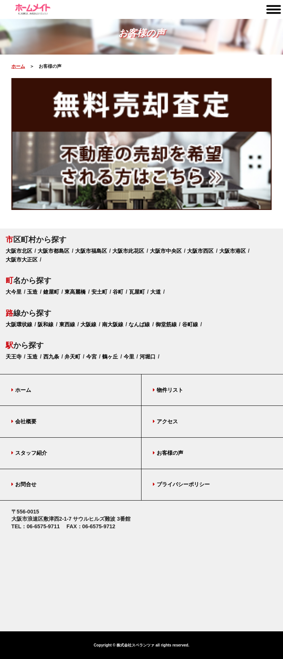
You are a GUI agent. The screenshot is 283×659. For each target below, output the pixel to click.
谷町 (118, 292)
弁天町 (72, 357)
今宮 (91, 357)
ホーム (18, 66)
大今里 (14, 292)
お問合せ (23, 484)
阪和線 (45, 324)
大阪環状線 (19, 324)
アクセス (165, 421)
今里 (129, 357)
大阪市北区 (19, 251)
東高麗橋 (75, 292)
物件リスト (168, 390)
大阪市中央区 (166, 251)
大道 (155, 292)
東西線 (67, 324)
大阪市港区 (232, 251)
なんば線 (139, 324)
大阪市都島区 (53, 251)
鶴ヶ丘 (110, 357)
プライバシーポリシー (181, 484)
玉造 (32, 292)
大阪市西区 (200, 251)
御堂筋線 (166, 324)
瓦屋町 (137, 292)
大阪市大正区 (22, 260)
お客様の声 (168, 453)
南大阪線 (112, 324)
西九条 (51, 357)
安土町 (99, 292)
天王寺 (14, 357)
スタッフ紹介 (29, 453)
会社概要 (23, 421)
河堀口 (148, 357)
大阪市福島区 (91, 251)
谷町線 (190, 324)
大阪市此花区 (128, 251)
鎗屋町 (51, 292)
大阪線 (88, 324)
